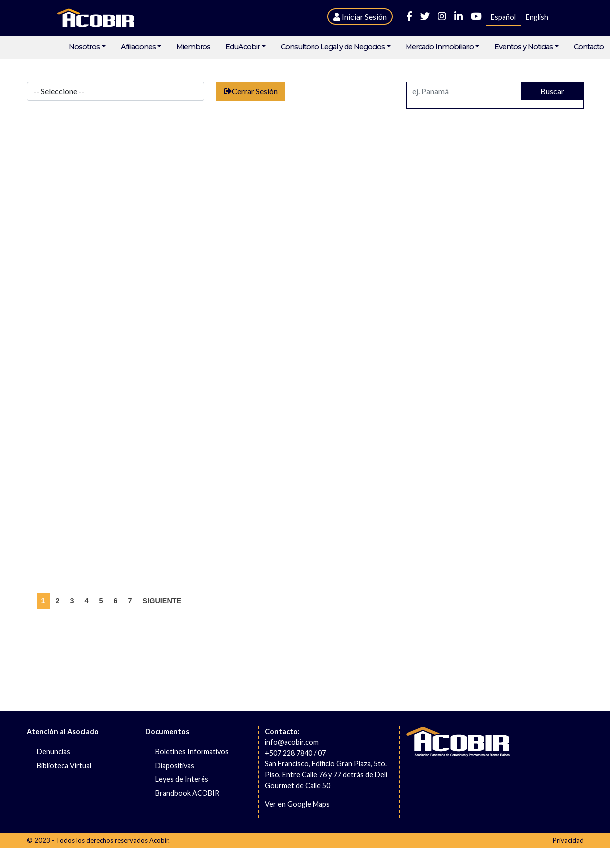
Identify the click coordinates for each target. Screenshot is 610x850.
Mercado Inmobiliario (440, 47)
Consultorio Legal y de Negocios (333, 47)
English (537, 17)
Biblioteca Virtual (64, 765)
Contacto (589, 47)
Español (503, 17)
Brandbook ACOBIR (187, 793)
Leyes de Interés (181, 779)
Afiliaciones (138, 47)
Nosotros (84, 47)
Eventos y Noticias (523, 47)
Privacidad (568, 840)
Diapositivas (174, 765)
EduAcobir (242, 47)
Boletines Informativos (192, 751)
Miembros (193, 47)
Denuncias (53, 751)
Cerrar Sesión (251, 91)
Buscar (552, 91)
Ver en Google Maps (297, 804)
